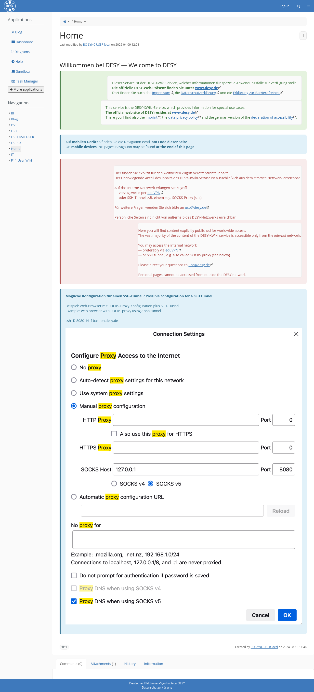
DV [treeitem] (13, 125)
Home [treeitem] (15, 148)
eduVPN (153, 192)
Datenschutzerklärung (198, 92)
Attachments (103, 663)
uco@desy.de (195, 207)
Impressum (161, 92)
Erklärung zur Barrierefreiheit (256, 92)
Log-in (284, 6)
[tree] (26, 136)
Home (78, 21)
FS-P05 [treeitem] (16, 142)
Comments (71, 663)
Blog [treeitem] (14, 119)
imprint (151, 117)
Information (153, 663)
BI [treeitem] (12, 113)
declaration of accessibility (272, 117)
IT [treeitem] (12, 154)
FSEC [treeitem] (14, 131)
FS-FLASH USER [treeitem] (22, 137)
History (130, 663)
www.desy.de (206, 87)
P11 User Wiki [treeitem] (21, 160)
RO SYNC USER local (96, 44)
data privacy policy (183, 117)
